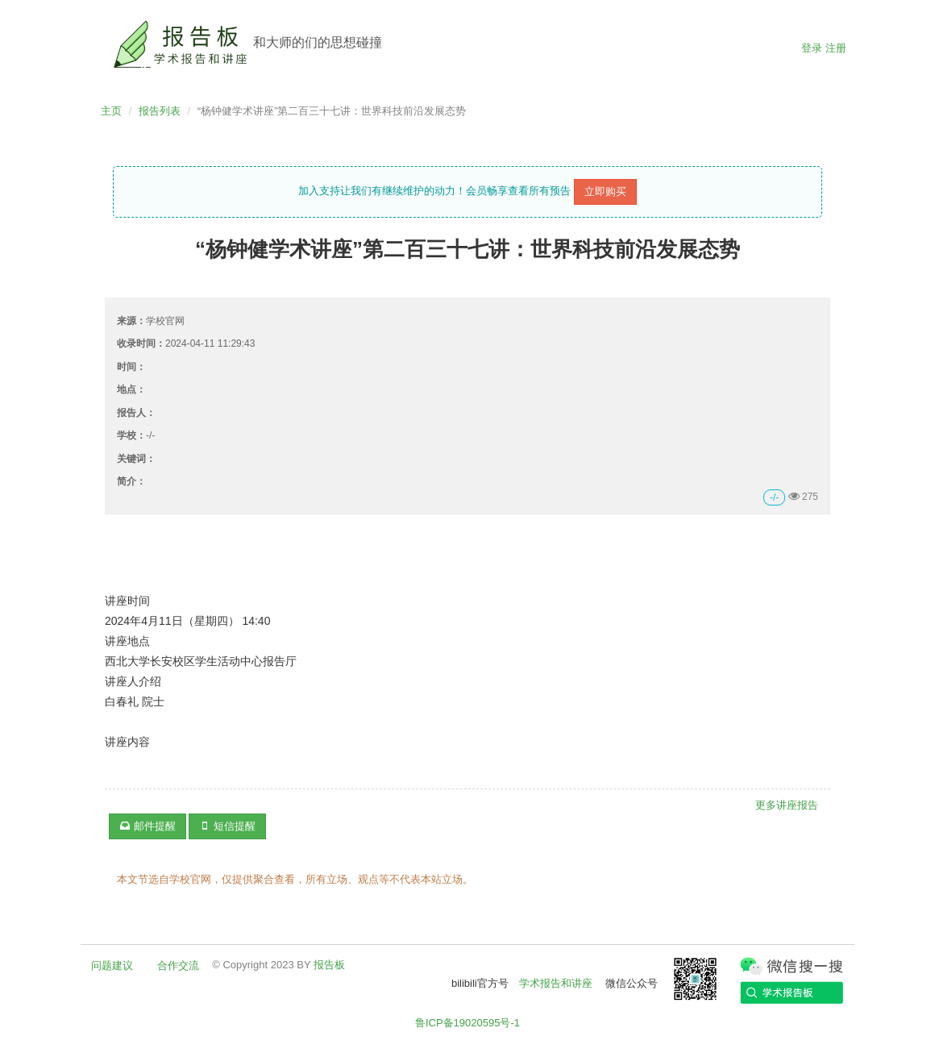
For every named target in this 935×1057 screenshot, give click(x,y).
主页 (111, 111)
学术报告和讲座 (555, 983)
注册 (835, 48)
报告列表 (160, 111)
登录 (811, 48)
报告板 (329, 965)
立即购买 (605, 191)
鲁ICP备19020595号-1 (467, 1023)
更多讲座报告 (786, 805)
